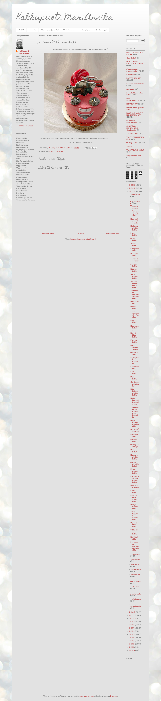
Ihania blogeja (101, 30)
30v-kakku (133, 239)
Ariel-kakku (133, 244)
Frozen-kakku (133, 341)
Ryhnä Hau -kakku (133, 335)
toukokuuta (135, 582)
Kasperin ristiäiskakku (134, 457)
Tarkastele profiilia (24, 126)
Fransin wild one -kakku (133, 499)
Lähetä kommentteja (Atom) (83, 239)
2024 (132, 188)
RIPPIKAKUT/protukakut (135, 109)
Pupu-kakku (133, 234)
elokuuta (135, 564)
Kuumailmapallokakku (134, 221)
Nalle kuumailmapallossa (134, 401)
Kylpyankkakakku (134, 328)
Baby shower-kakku (134, 347)
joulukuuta (135, 194)
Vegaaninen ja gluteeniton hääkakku (134, 412)
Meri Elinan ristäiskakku (134, 423)
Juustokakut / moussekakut (132, 70)
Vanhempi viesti (113, 233)
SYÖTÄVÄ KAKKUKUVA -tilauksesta (132, 128)
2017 (132, 628)
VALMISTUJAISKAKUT (135, 138)
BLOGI (21, 30)
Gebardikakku (134, 353)
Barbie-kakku (133, 440)
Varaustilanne (68, 30)
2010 (132, 650)
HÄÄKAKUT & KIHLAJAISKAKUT (134, 62)
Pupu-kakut (133, 451)
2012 (132, 644)
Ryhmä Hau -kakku (133, 525)
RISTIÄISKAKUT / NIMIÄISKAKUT (134, 114)
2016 (132, 631)
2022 (132, 612)
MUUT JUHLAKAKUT (132, 99)
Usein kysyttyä (85, 30)
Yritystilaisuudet (133, 155)
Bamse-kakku (133, 308)
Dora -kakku (133, 491)
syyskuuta (135, 559)
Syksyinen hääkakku (134, 360)
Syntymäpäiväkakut (134, 384)
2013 (132, 641)
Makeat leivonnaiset (135, 84)
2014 (132, 638)
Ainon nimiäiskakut (134, 464)
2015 (132, 634)
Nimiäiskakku (134, 302)
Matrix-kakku (133, 265)
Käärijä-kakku (133, 270)
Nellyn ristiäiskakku (134, 507)
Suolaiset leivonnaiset (131, 122)
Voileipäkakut (132, 143)
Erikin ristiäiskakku (134, 471)
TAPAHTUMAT (133, 134)
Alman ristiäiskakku (134, 276)
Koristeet (130, 74)
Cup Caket (131, 58)
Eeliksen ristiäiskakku (134, 228)
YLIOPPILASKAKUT (135, 150)
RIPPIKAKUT (132, 104)
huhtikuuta (135, 587)
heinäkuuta (136, 569)
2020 (132, 618)
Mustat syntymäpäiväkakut (134, 315)
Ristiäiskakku (134, 255)
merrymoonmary (86, 696)
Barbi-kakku (133, 378)
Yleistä (129, 146)
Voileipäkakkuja (134, 446)
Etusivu (80, 233)
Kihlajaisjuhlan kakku (134, 532)
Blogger (113, 696)
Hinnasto (32, 30)
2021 (132, 615)
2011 (131, 647)
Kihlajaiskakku (134, 250)
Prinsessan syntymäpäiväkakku (134, 546)
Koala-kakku (133, 373)
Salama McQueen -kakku (134, 284)
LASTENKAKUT (56, 151)
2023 (132, 191)
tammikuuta (135, 606)
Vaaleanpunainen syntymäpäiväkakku (134, 211)
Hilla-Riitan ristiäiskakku (134, 392)
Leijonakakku (134, 368)
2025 (132, 185)
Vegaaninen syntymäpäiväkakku (134, 294)
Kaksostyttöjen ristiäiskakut (134, 479)
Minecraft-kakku (134, 260)
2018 (132, 625)
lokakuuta (135, 554)
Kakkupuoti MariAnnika (64, 18)
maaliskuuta (135, 594)
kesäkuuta (135, 575)
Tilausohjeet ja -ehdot (50, 30)
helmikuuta (136, 599)
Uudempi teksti (47, 233)
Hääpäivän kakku (134, 486)
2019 (132, 622)
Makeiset (130, 89)
